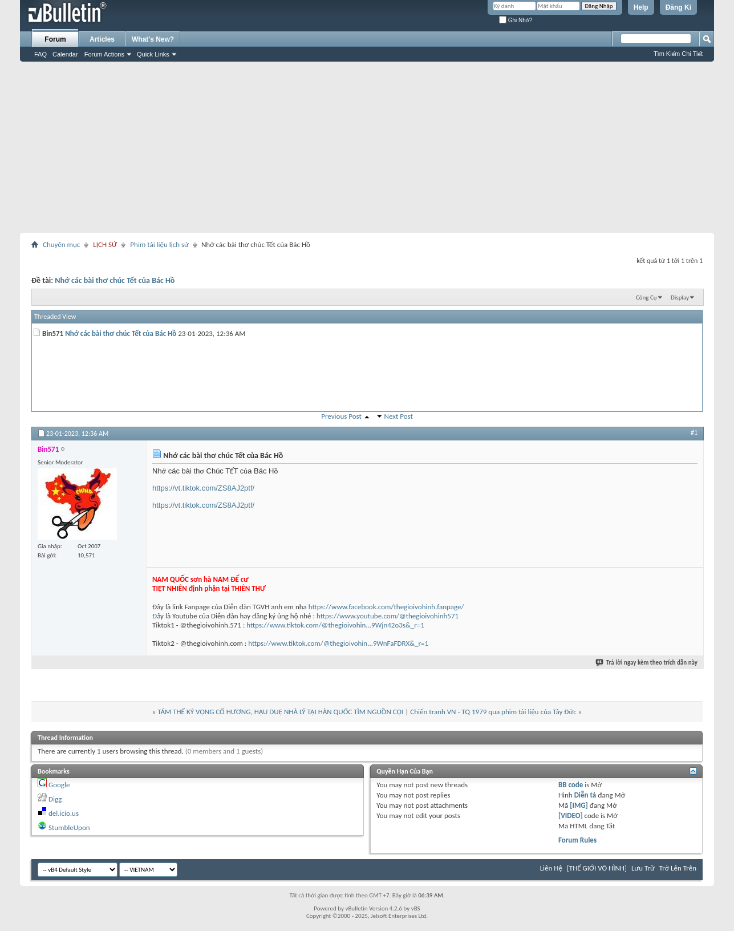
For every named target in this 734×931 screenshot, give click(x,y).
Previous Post (341, 416)
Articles (102, 39)
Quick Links (153, 54)
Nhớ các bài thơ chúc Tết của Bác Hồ (115, 280)
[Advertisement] (367, 147)
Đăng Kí (678, 7)
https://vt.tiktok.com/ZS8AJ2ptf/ (203, 488)
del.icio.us (63, 813)
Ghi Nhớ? (515, 20)
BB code (570, 784)
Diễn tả (586, 795)
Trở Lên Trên (677, 868)
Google (59, 784)
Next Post (398, 416)
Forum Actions (104, 54)
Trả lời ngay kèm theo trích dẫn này (647, 662)
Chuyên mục (61, 244)
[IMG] (579, 805)
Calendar (65, 54)
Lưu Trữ (643, 868)
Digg (55, 799)
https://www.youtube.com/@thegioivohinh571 (388, 616)
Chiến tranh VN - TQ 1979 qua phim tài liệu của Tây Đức (493, 711)
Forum (55, 39)
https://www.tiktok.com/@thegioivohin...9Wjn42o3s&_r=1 (335, 625)
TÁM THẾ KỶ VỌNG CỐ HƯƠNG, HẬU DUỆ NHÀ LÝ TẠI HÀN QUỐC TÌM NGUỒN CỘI (280, 711)
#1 (694, 432)
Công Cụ (646, 297)
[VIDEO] (570, 815)
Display (680, 297)
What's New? (153, 39)
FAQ (40, 54)
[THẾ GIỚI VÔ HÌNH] (597, 868)
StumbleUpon (69, 827)
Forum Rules (577, 840)
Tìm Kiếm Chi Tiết (678, 53)
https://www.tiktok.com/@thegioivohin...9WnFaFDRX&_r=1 (338, 643)
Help (641, 7)
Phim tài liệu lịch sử (159, 244)
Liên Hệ (551, 868)
